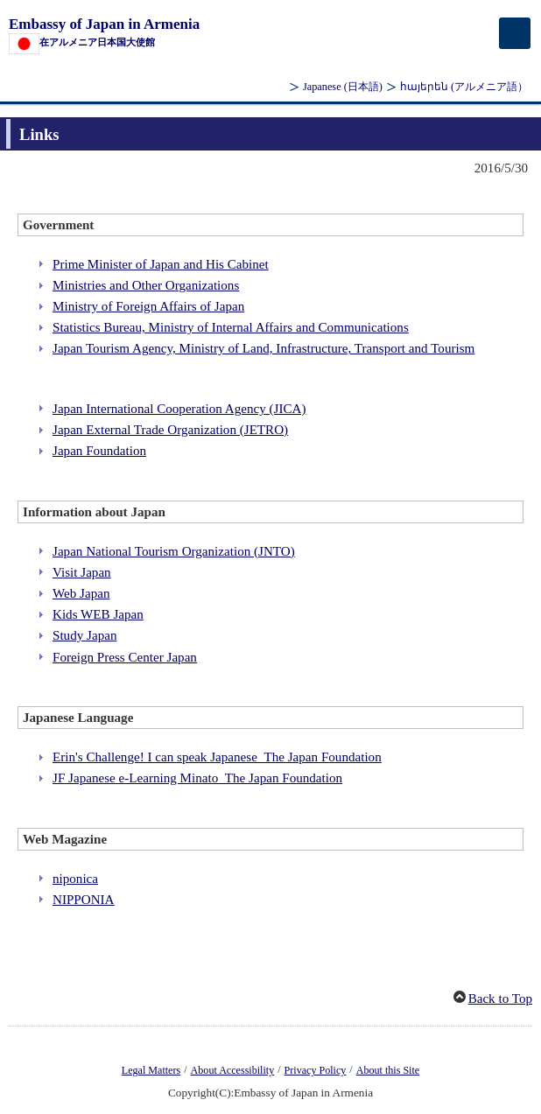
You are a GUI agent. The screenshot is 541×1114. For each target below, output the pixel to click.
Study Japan (84, 635)
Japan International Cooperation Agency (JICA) (179, 409)
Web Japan (81, 593)
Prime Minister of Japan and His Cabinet (161, 264)
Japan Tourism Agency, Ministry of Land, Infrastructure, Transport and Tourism (263, 348)
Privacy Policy (316, 1070)
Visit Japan (82, 572)
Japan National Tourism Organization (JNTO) (174, 551)
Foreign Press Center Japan (125, 657)
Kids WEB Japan (98, 614)
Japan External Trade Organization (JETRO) (170, 430)
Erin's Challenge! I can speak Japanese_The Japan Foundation (217, 757)
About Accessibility (233, 1070)
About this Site (387, 1070)
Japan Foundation (99, 451)
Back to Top (500, 998)
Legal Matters (151, 1070)
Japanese (343, 87)
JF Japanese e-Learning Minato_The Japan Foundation (197, 778)
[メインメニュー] (514, 33)
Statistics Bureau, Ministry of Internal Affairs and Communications (231, 327)
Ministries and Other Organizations (146, 285)
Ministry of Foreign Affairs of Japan (148, 306)
